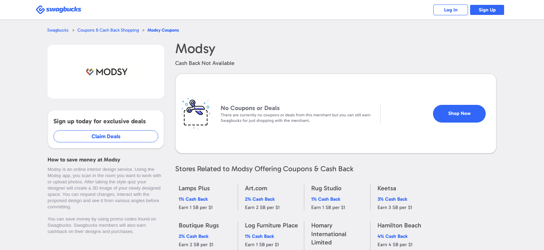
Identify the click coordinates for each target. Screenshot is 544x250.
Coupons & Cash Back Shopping (108, 30)
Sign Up (487, 10)
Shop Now (459, 113)
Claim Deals (106, 136)
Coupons (163, 30)
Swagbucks (58, 30)
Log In (451, 10)
